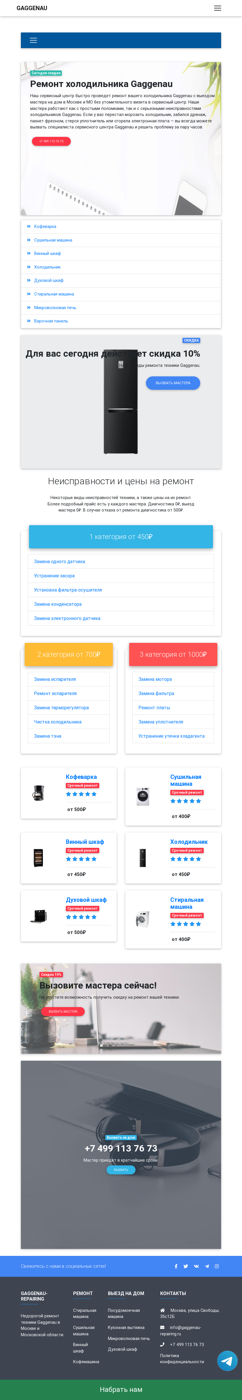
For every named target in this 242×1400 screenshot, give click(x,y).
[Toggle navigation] (217, 9)
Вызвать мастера (173, 382)
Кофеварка (41, 226)
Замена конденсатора (58, 604)
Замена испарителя (55, 679)
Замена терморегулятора (61, 707)
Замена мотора (155, 679)
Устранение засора (54, 576)
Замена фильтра (156, 693)
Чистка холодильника (58, 722)
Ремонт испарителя (55, 693)
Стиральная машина (50, 294)
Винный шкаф (44, 253)
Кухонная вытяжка (126, 1327)
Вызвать (121, 1170)
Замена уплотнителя (160, 722)
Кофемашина (86, 1361)
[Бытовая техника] (33, 40)
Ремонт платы (154, 707)
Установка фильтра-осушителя (68, 590)
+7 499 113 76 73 (51, 141)
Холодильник (44, 267)
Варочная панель (47, 321)
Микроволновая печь (51, 307)
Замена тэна (47, 736)
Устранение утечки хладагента (171, 736)
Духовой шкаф (45, 280)
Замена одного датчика (59, 561)
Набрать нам (121, 1389)
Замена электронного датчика (67, 618)
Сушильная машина (49, 240)
